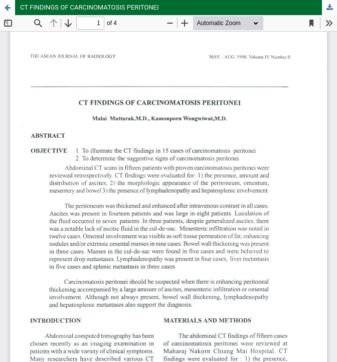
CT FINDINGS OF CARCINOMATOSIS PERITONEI (89, 7)
